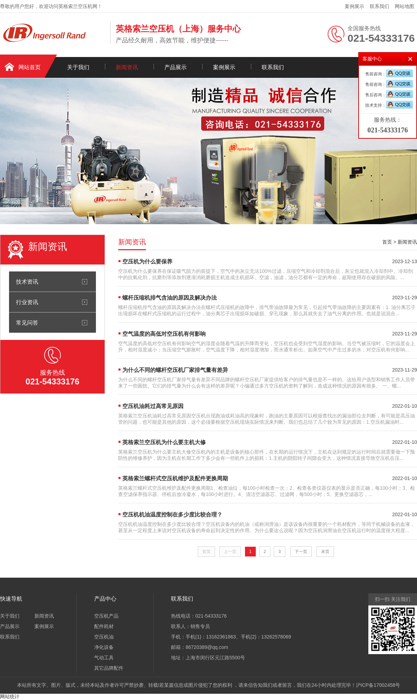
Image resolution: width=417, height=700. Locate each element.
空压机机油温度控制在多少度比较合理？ (172, 515)
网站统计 (9, 696)
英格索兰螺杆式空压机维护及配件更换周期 (175, 478)
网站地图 (404, 6)
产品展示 (175, 67)
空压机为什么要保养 (147, 261)
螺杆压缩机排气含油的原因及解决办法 (169, 298)
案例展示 (354, 6)
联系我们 (379, 6)
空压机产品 (106, 616)
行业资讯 (27, 302)
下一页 (301, 551)
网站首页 (29, 67)
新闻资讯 (127, 67)
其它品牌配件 (108, 668)
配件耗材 (104, 626)
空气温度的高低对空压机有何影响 (164, 334)
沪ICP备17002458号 (378, 685)
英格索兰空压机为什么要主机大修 (164, 442)
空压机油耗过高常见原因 (152, 406)
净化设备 (104, 647)
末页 (325, 551)
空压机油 (104, 637)
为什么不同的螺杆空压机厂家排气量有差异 (175, 370)
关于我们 (78, 67)
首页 (387, 242)
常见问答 (27, 322)
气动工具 (104, 657)
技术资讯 (27, 281)
